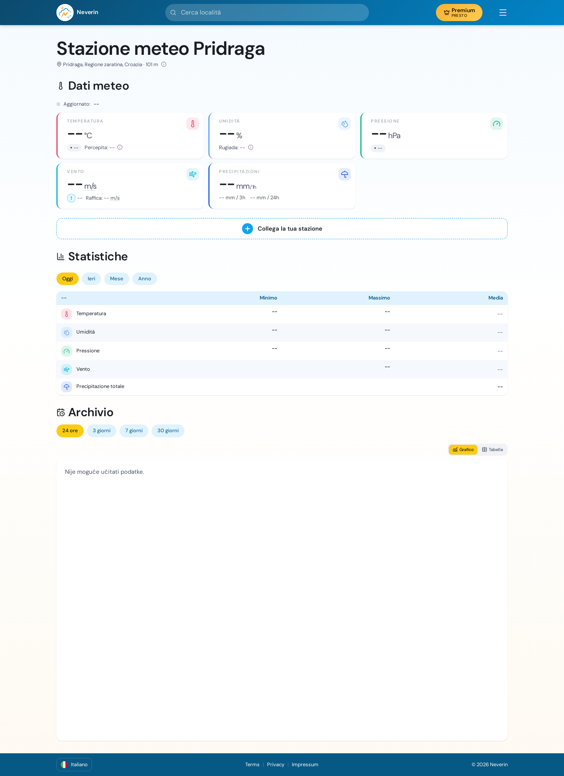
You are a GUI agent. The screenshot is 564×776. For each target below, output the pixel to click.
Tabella (492, 450)
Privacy (275, 764)
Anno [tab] (144, 278)
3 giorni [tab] (101, 430)
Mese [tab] (116, 278)
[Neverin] (77, 12)
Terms (252, 764)
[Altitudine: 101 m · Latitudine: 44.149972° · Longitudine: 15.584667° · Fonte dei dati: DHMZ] (163, 64)
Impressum (305, 764)
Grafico (463, 450)
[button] (499, 12)
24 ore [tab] (70, 430)
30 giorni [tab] (168, 430)
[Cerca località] (267, 12)
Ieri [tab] (91, 278)
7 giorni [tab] (134, 430)
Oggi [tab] (67, 278)
